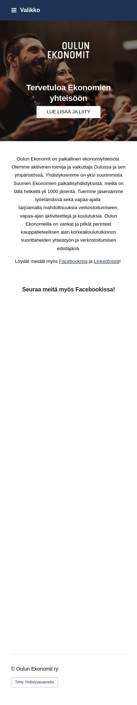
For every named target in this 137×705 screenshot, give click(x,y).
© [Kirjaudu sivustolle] (13, 669)
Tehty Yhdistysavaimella (34, 682)
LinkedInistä (106, 261)
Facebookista (73, 261)
